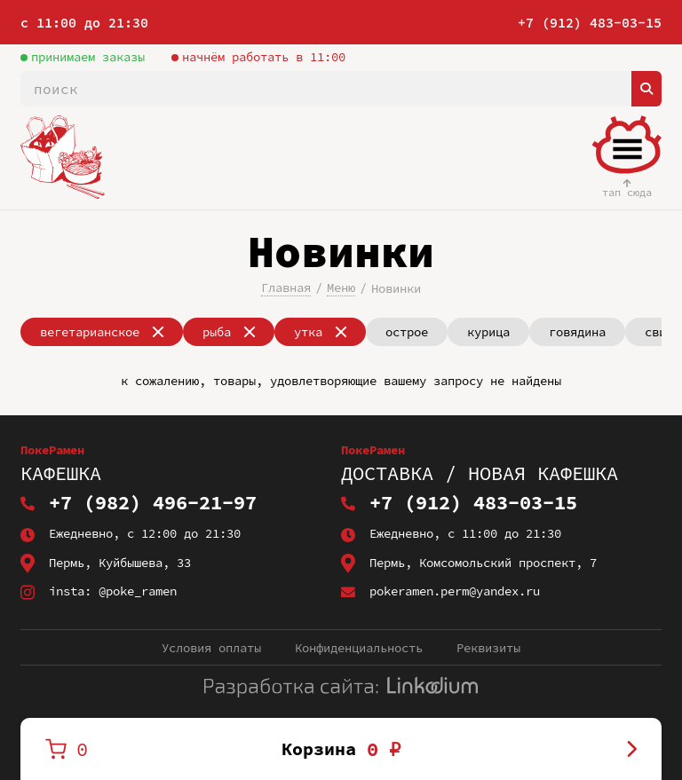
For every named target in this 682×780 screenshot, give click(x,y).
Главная (286, 287)
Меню (341, 287)
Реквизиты (488, 648)
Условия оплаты (211, 648)
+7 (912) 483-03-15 (590, 22)
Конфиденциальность (359, 648)
